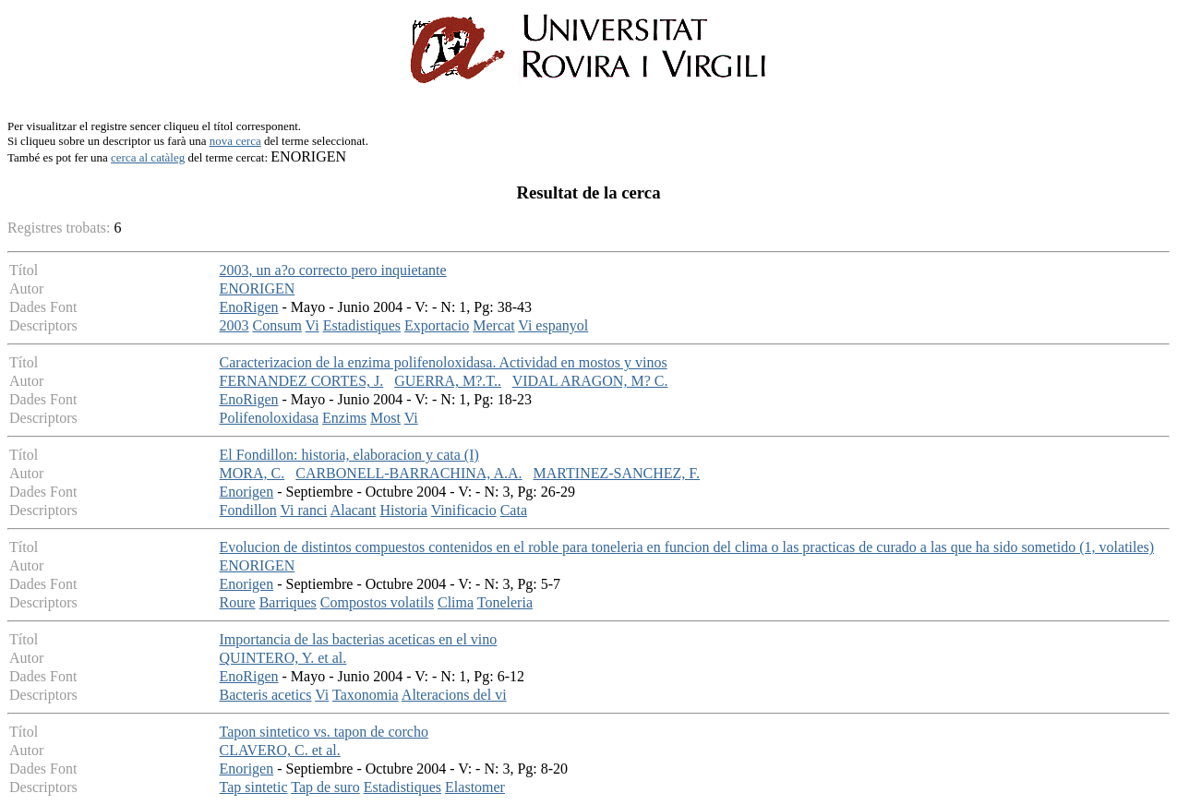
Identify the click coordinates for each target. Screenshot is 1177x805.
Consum (277, 325)
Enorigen (247, 491)
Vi (312, 325)
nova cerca (235, 141)
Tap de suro (325, 787)
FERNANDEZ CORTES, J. (302, 381)
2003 (234, 325)
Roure (238, 602)
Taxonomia (365, 695)
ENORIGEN (257, 288)
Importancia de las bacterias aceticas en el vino (359, 639)
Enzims (344, 418)
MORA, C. (252, 473)
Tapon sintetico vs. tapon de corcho (324, 731)
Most (385, 418)
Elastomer (475, 787)
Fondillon (248, 510)
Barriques (288, 602)
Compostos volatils (377, 602)
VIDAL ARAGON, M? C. (590, 381)
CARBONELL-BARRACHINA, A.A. (408, 473)
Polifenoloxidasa (269, 418)
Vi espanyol (553, 325)
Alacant (353, 510)
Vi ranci (303, 510)
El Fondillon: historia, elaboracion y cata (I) (349, 455)
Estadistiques (362, 325)
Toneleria (505, 602)
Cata (513, 510)
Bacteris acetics (266, 695)
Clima (456, 602)
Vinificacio (464, 510)
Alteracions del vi (454, 695)
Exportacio (436, 325)
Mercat (493, 325)
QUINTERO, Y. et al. (283, 658)
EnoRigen (249, 307)
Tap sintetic (254, 787)
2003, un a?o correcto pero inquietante (333, 270)
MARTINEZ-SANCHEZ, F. (617, 473)
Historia (403, 510)
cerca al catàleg (148, 157)
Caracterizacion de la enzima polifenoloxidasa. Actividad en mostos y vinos (443, 362)
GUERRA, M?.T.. (447, 381)
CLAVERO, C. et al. (280, 750)
